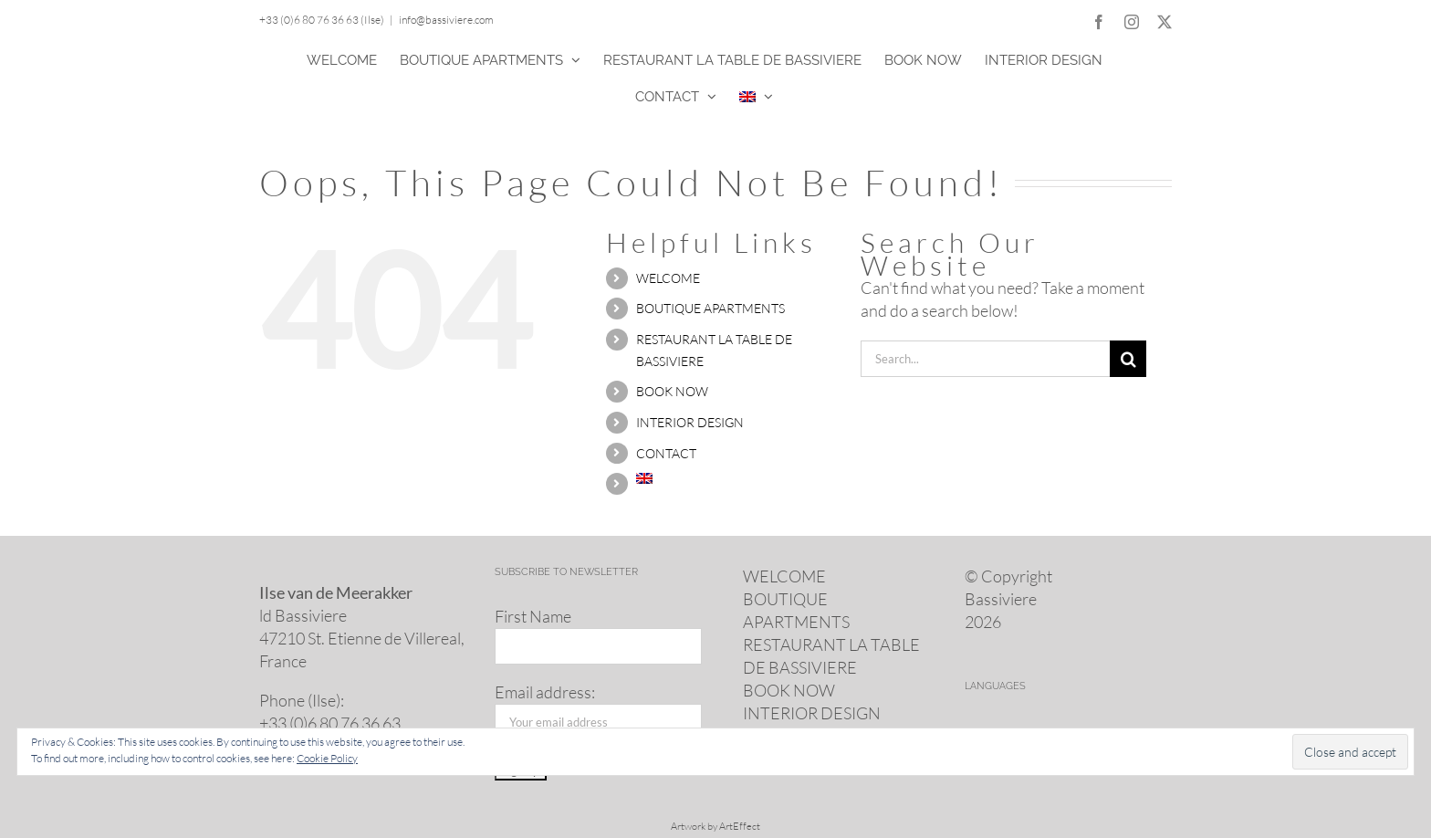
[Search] (1128, 358)
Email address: (545, 692)
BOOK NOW (672, 391)
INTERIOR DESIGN (690, 422)
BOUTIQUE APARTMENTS (710, 308)
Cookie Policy (327, 758)
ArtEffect (739, 826)
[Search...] (985, 358)
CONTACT (666, 453)
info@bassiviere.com (446, 19)
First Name (533, 616)
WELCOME (668, 278)
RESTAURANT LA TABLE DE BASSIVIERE (831, 655)
